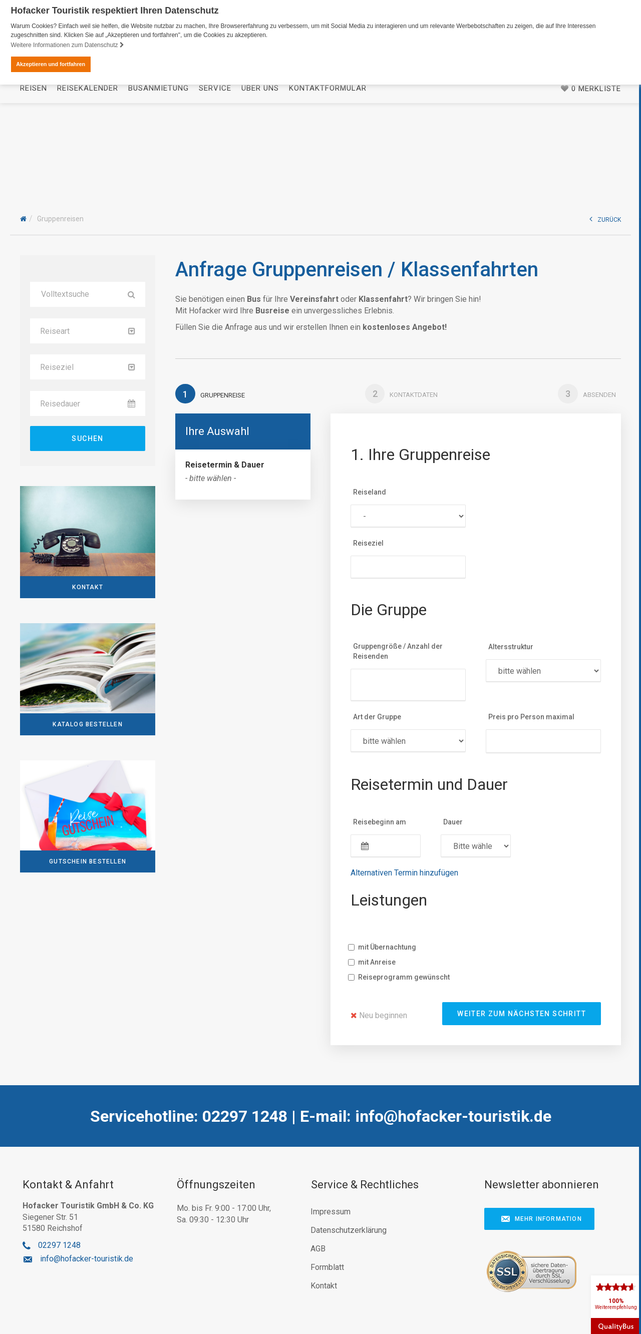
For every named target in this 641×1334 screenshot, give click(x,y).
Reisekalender (87, 172)
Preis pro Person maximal (531, 717)
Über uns (260, 172)
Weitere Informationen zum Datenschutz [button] (67, 45)
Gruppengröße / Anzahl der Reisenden (398, 652)
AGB (318, 1248)
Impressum (330, 1211)
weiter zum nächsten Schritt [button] (521, 1014)
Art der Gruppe (377, 717)
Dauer (453, 822)
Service (215, 172)
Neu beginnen (379, 1015)
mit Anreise (376, 962)
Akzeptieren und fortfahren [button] (50, 64)
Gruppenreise (210, 393)
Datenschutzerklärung (348, 1230)
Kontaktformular (328, 172)
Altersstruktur (510, 647)
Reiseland (369, 492)
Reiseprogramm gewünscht (403, 977)
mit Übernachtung (386, 947)
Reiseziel (368, 543)
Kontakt (323, 1285)
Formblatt (327, 1267)
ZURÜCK (605, 219)
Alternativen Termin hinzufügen (404, 872)
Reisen (33, 172)
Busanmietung (158, 172)
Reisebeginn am (379, 822)
